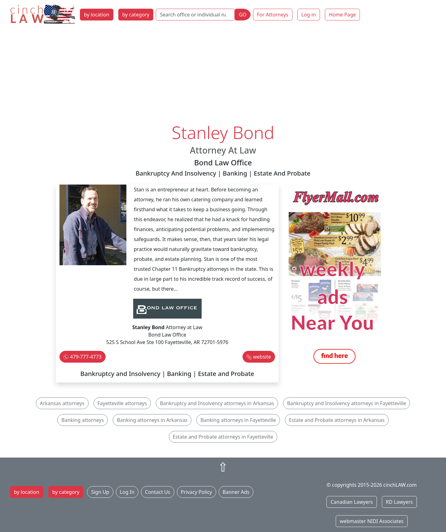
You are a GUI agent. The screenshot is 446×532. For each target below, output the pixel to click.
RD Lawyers (399, 501)
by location (96, 14)
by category (136, 14)
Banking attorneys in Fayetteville (238, 420)
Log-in (308, 14)
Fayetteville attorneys (122, 403)
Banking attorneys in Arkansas (152, 420)
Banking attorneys (82, 420)
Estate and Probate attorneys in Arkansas (337, 420)
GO (242, 14)
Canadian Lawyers (351, 501)
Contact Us (157, 492)
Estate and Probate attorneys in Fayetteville (223, 436)
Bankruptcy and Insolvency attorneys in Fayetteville (346, 403)
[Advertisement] (223, 75)
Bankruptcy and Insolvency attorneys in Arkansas (217, 403)
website (262, 356)
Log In (127, 492)
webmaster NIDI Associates (372, 521)
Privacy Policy (196, 492)
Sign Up (100, 492)
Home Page (342, 14)
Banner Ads (236, 492)
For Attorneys (272, 14)
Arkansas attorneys (62, 403)
